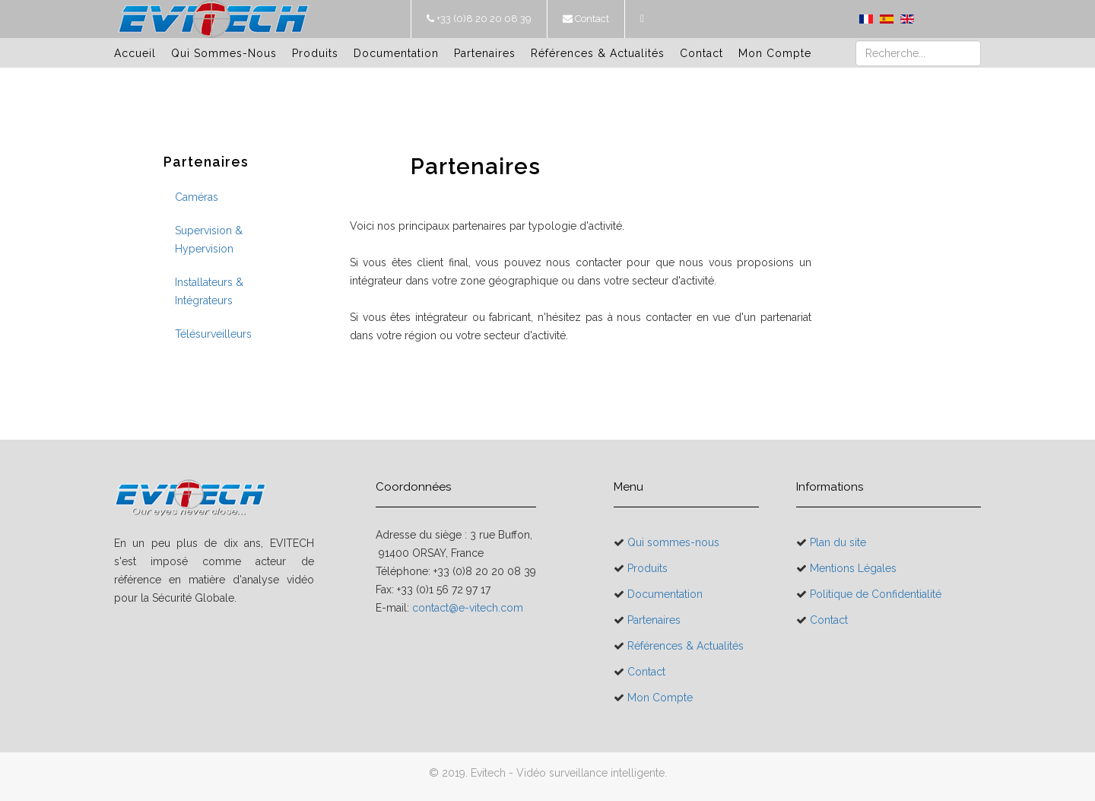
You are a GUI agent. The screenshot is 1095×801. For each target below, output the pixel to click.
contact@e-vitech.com (467, 608)
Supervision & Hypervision (209, 239)
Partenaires (485, 53)
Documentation (396, 53)
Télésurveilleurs (213, 334)
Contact (591, 18)
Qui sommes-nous (224, 53)
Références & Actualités (598, 53)
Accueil (135, 53)
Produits (315, 53)
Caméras (196, 197)
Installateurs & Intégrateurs (209, 291)
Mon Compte (774, 53)
